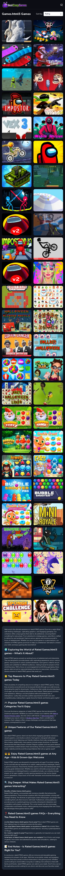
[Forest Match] (17, 442)
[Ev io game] (48, 224)
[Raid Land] (48, 176)
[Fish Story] (48, 466)
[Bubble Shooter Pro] (17, 490)
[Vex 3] (17, 128)
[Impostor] (17, 103)
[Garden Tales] (48, 418)
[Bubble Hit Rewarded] (17, 563)
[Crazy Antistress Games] (48, 563)
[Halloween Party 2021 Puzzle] (17, 538)
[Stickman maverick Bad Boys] (48, 103)
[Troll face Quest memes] (48, 79)
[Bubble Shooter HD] (48, 490)
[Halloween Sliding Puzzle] (17, 321)
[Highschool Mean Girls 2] (48, 611)
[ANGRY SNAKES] (17, 55)
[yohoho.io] (48, 393)
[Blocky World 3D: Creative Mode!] (17, 587)
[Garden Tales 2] (17, 418)
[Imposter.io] (17, 248)
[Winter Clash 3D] (48, 55)
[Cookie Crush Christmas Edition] (17, 514)
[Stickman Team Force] (48, 538)
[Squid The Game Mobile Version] (48, 128)
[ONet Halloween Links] (17, 393)
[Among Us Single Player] (48, 152)
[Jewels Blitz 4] (17, 466)
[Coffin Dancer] (17, 345)
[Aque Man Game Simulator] (17, 79)
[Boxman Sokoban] (17, 297)
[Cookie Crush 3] (48, 442)
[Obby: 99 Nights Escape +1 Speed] (48, 31)
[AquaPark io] (48, 200)
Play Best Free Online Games (14, 5)
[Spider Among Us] (17, 273)
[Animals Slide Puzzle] (17, 31)
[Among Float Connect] (48, 321)
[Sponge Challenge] (17, 611)
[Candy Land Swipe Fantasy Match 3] (17, 369)
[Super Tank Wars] (17, 176)
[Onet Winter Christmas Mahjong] (48, 297)
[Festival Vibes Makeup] (48, 273)
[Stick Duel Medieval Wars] (17, 200)
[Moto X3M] (17, 152)
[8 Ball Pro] (48, 587)
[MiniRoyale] (48, 514)
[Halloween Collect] (48, 345)
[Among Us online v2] (17, 224)
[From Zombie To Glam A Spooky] (48, 369)
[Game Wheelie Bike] (48, 248)
